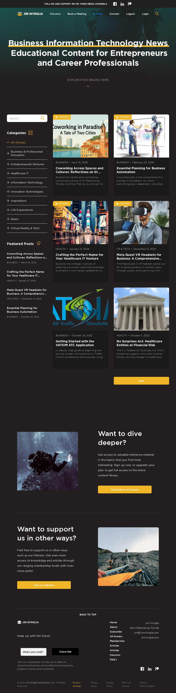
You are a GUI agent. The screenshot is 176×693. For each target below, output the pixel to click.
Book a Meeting (77, 13)
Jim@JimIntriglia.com (146, 632)
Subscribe (65, 651)
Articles (98, 13)
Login (145, 13)
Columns (55, 13)
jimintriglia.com (150, 637)
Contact (114, 13)
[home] (30, 14)
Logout (130, 13)
